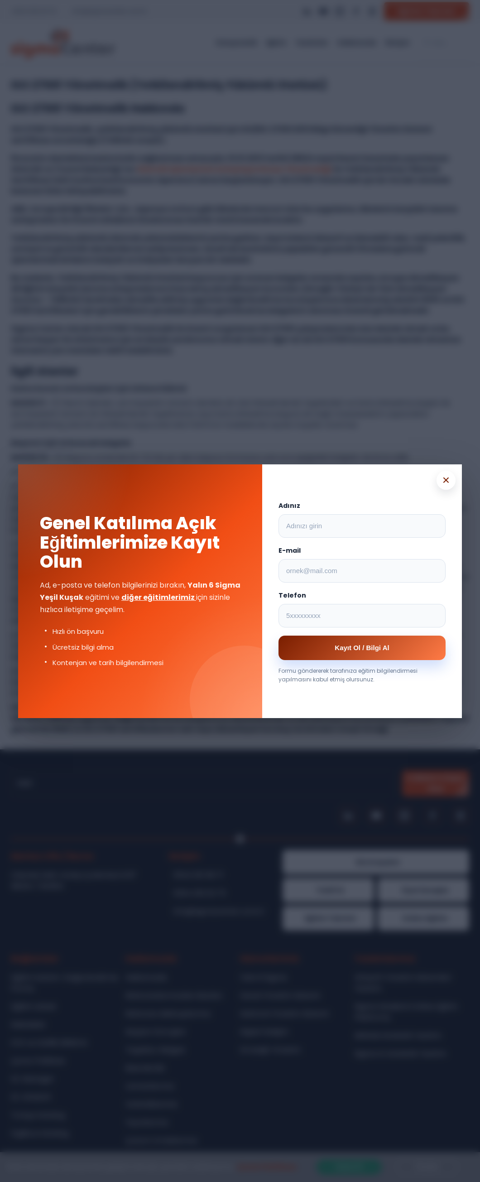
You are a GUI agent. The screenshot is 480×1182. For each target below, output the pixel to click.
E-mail (289, 550)
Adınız (289, 505)
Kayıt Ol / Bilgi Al (362, 647)
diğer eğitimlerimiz (158, 597)
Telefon (292, 595)
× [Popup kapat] (446, 480)
